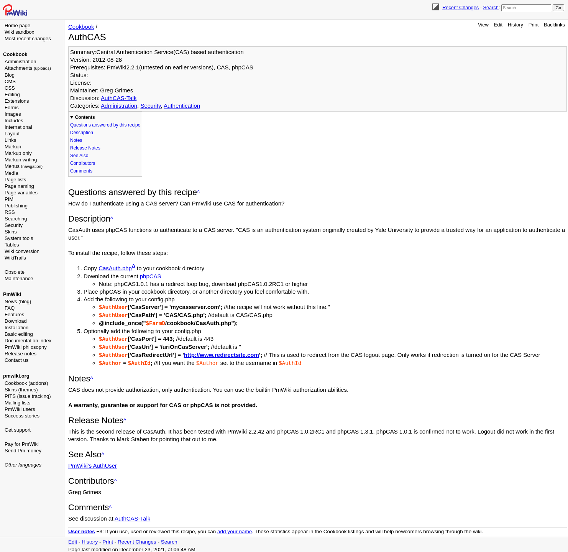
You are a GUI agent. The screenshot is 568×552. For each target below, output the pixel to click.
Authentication (182, 105)
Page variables (21, 193)
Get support (18, 430)
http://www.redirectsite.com (221, 353)
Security (14, 225)
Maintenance (19, 278)
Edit (498, 25)
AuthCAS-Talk (118, 98)
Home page (17, 25)
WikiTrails (15, 258)
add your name (234, 529)
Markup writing (21, 160)
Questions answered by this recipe (105, 125)
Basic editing (19, 334)
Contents (85, 117)
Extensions (17, 101)
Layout (12, 133)
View (483, 25)
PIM (9, 199)
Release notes (20, 353)
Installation (16, 327)
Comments (81, 171)
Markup (13, 147)
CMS (10, 81)
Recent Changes (460, 7)
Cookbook (15, 54)
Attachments (28, 68)
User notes (81, 529)
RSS (10, 212)
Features (14, 314)
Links (10, 140)
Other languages (23, 465)
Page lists (15, 179)
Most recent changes (28, 38)
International (18, 127)
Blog (10, 75)
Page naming (19, 186)
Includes (14, 120)
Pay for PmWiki (22, 444)
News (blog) (18, 301)
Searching (16, 219)
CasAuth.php (115, 268)
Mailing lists (17, 403)
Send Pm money (23, 450)
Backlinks (554, 25)
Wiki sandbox (19, 32)
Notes (76, 140)
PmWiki (12, 294)
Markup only (18, 153)
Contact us (16, 360)
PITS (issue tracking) (28, 396)
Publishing (16, 206)
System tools (19, 238)
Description (81, 132)
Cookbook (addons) (26, 383)
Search (490, 7)
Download (16, 321)
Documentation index (28, 340)
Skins (11, 232)
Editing (12, 94)
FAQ (10, 308)
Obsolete (15, 272)
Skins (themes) (21, 390)
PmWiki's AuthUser (92, 463)
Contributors (82, 163)
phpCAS (150, 276)
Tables (12, 245)
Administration (20, 61)
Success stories (22, 416)
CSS (10, 88)
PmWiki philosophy (26, 347)
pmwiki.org (16, 376)
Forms (12, 107)
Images (13, 114)
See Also (79, 155)
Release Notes (85, 148)
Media (11, 173)
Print (534, 25)
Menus (24, 166)
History (515, 25)
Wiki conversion (22, 251)
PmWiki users (20, 409)
